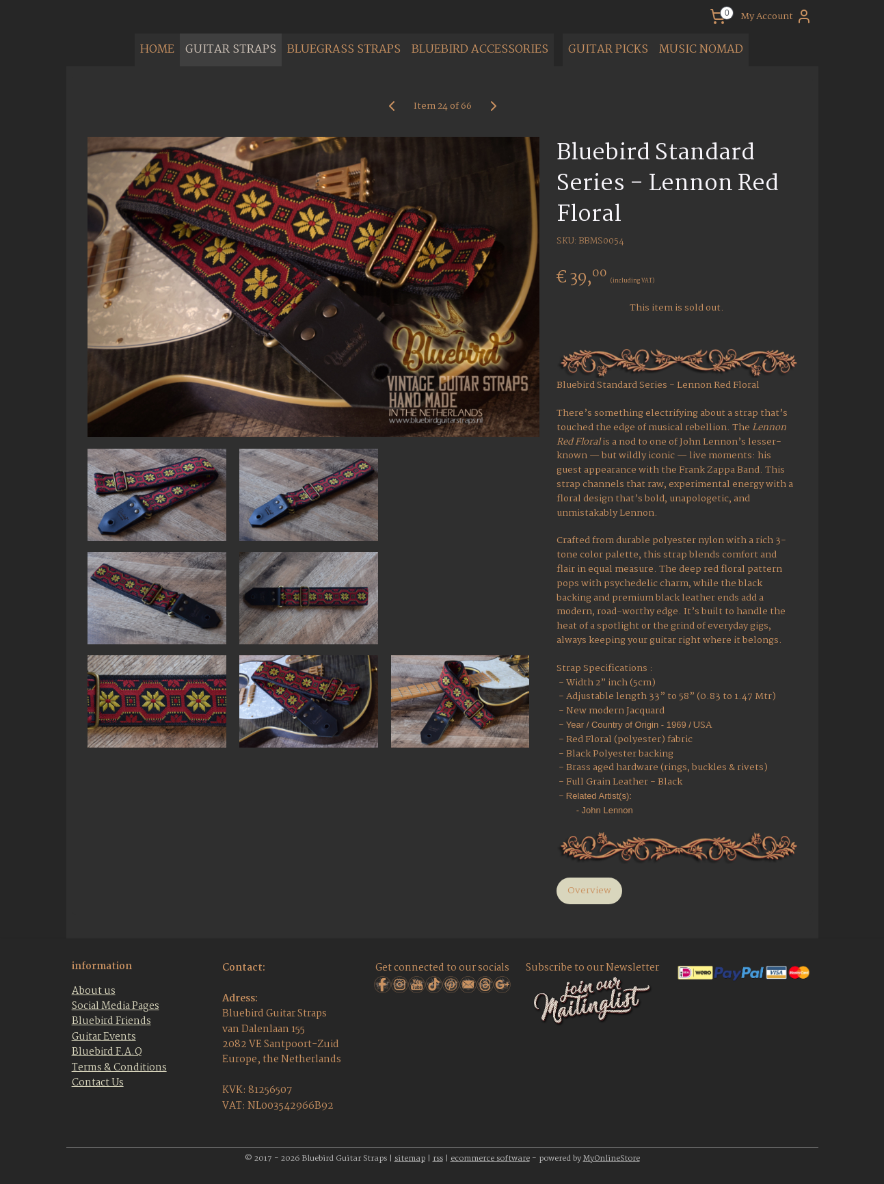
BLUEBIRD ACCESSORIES (480, 49)
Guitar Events (104, 1037)
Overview (589, 890)
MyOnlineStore (611, 1159)
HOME (157, 49)
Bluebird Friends (111, 1021)
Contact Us (98, 1083)
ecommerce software (490, 1159)
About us (94, 991)
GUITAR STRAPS (230, 49)
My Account (776, 16)
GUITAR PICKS (608, 49)
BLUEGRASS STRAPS (344, 49)
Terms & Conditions (119, 1068)
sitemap (409, 1159)
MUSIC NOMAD (701, 49)
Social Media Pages (115, 1006)
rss (438, 1159)
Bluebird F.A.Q (107, 1052)
